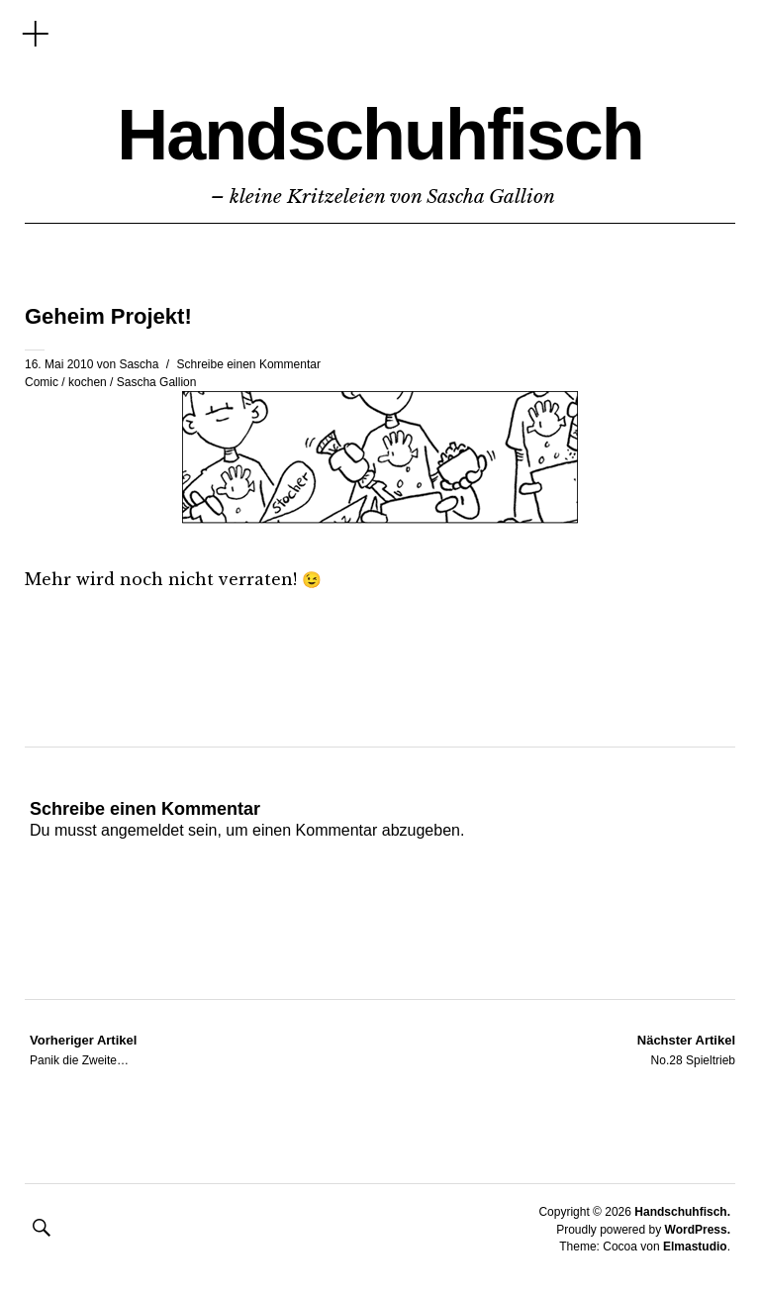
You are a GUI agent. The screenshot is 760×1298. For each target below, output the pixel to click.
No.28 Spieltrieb (686, 1049)
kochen (87, 382)
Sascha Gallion (157, 382)
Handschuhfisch (380, 134)
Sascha (138, 364)
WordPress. (697, 1230)
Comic (41, 382)
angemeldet (142, 830)
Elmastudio (695, 1246)
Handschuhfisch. (682, 1212)
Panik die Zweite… (83, 1049)
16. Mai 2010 (59, 364)
